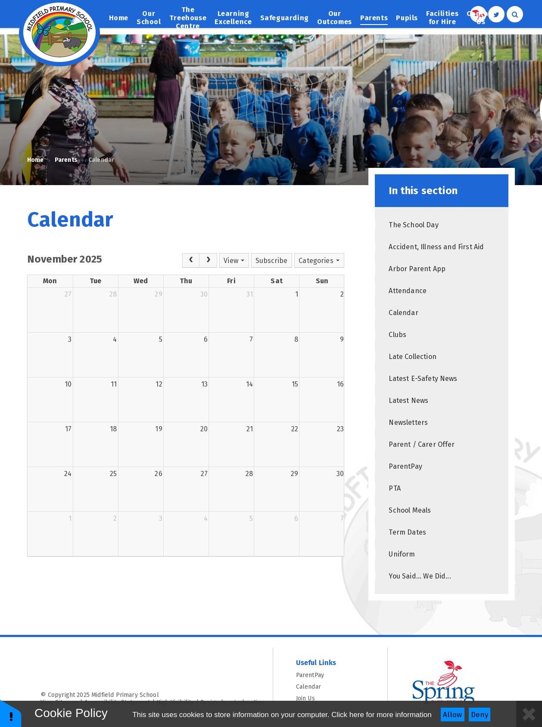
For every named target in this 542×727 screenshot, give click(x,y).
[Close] (529, 714)
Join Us (330, 698)
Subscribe (271, 261)
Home (35, 160)
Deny (479, 714)
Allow (452, 714)
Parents (66, 160)
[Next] (208, 260)
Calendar (101, 160)
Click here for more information (381, 715)
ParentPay (330, 675)
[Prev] (190, 260)
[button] (11, 713)
